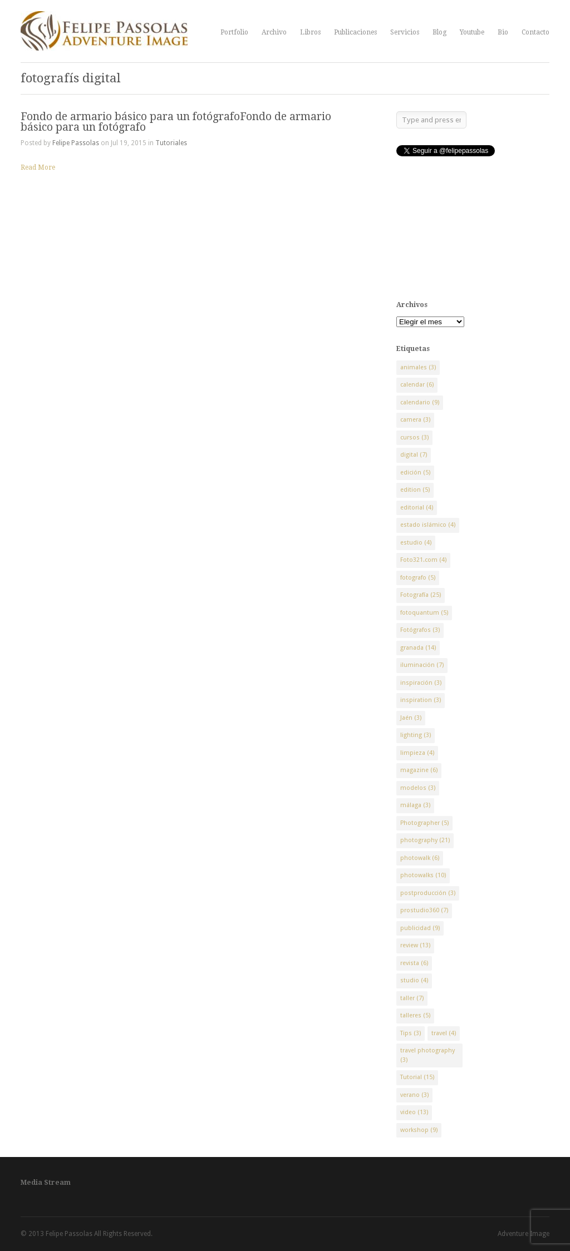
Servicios (404, 32)
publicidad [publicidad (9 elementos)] (420, 928)
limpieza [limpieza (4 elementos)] (417, 752)
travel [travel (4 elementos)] (443, 1033)
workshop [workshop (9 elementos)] (419, 1130)
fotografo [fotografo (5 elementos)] (417, 577)
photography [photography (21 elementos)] (425, 840)
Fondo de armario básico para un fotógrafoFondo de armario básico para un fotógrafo (176, 121)
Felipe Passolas (75, 143)
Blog (439, 32)
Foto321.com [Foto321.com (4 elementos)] (423, 559)
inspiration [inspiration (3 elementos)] (420, 700)
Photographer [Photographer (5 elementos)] (424, 823)
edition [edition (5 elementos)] (415, 489)
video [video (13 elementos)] (414, 1112)
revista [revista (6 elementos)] (414, 963)
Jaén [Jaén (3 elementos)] (410, 717)
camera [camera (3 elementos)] (415, 419)
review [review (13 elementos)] (415, 945)
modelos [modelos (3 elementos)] (417, 788)
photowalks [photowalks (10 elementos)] (423, 875)
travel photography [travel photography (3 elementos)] (427, 1055)
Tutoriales (171, 143)
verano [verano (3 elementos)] (414, 1095)
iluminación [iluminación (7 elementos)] (422, 665)
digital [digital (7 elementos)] (413, 454)
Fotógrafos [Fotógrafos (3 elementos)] (420, 630)
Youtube (472, 32)
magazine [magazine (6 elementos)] (419, 770)
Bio (503, 32)
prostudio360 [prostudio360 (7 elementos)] (424, 910)
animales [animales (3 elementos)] (418, 367)
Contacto (535, 32)
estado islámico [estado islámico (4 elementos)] (427, 524)
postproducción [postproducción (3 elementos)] (427, 893)
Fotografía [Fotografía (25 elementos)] (420, 595)
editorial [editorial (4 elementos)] (416, 507)
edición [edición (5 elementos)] (415, 472)
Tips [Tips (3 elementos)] (410, 1033)
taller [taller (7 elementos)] (412, 998)
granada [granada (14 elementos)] (418, 647)
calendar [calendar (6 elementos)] (417, 384)
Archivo (274, 32)
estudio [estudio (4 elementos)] (415, 542)
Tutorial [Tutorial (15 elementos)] (417, 1077)
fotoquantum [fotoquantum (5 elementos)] (424, 612)
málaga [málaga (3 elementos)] (415, 805)
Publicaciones (355, 32)
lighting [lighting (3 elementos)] (415, 735)
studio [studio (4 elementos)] (414, 980)
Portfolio (234, 32)
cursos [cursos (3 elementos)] (414, 437)
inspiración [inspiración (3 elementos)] (420, 682)
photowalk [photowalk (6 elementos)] (419, 858)
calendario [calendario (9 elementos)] (419, 402)
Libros (310, 32)
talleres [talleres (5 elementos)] (415, 1015)
